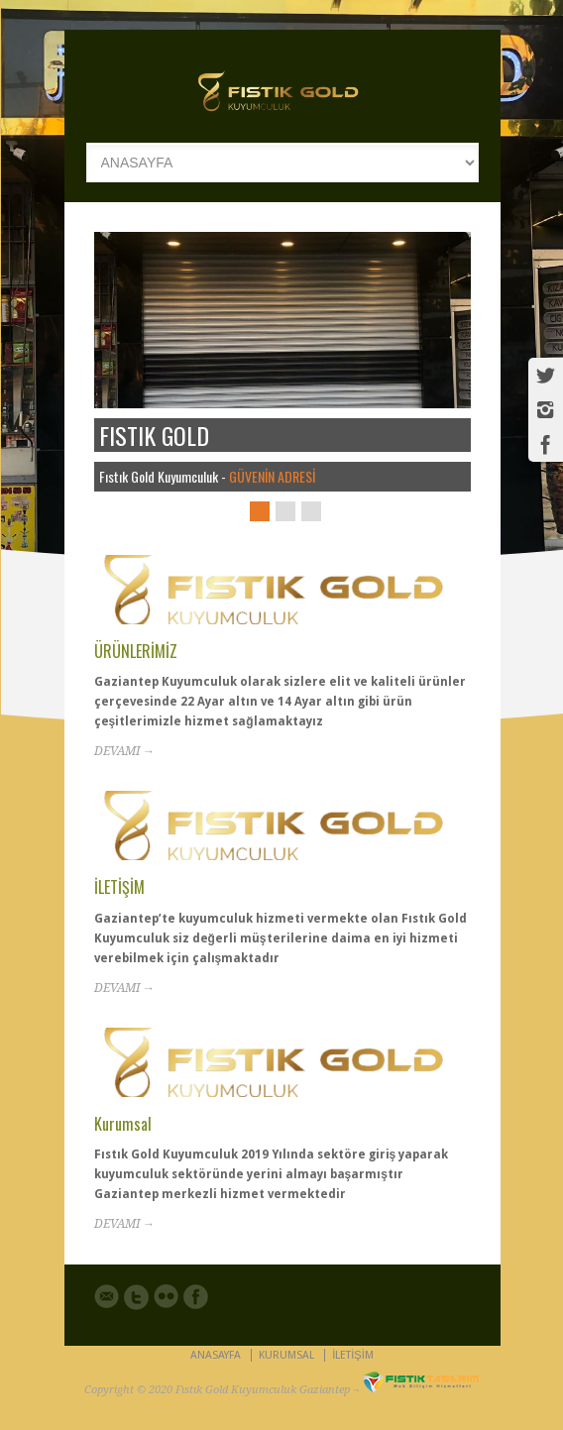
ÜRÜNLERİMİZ (135, 651)
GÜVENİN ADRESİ (272, 476)
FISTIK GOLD (154, 435)
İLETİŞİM (119, 887)
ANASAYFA (215, 1355)
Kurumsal (123, 1124)
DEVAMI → (124, 751)
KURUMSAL (286, 1355)
